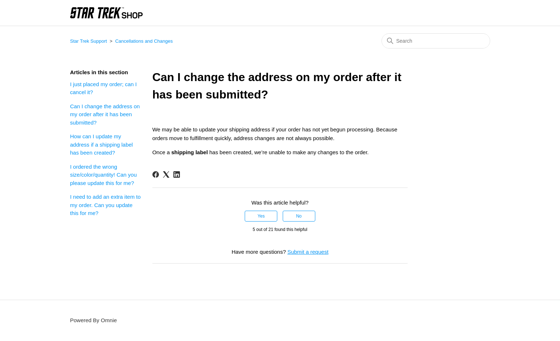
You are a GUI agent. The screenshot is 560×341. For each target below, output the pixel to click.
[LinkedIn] (176, 174)
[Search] (436, 41)
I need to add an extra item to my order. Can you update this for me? (105, 205)
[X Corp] (166, 174)
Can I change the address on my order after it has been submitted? (105, 114)
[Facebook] (155, 174)
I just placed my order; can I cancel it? (103, 88)
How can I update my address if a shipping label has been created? (101, 144)
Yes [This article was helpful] (261, 216)
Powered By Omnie (93, 320)
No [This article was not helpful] (299, 216)
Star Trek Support (88, 41)
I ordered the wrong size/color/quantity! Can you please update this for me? (103, 175)
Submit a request (307, 252)
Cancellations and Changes (144, 41)
